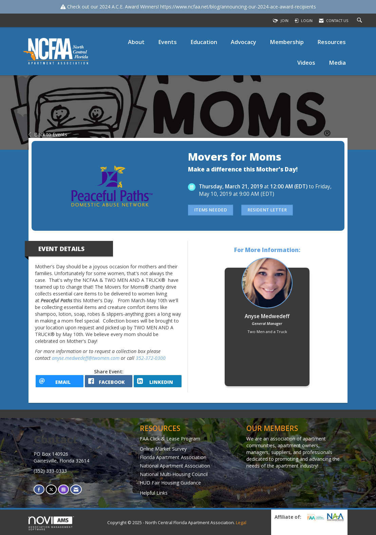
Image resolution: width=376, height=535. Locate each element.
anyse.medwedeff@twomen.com (85, 358)
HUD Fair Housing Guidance (170, 482)
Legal (241, 523)
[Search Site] (360, 20)
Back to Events (48, 134)
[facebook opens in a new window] (109, 381)
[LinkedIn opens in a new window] (158, 381)
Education (203, 42)
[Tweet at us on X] (51, 489)
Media (337, 62)
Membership (287, 42)
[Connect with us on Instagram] (63, 489)
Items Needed (210, 210)
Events (167, 42)
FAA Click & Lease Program (170, 438)
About (136, 42)
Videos (306, 62)
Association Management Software (51, 523)
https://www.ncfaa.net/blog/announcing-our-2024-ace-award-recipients (238, 6)
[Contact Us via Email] (76, 489)
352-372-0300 (151, 358)
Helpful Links (154, 493)
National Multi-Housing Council (174, 474)
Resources (331, 42)
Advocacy (243, 42)
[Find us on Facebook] (39, 489)
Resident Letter (267, 210)
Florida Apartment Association (173, 457)
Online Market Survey (163, 449)
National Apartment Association (175, 465)
